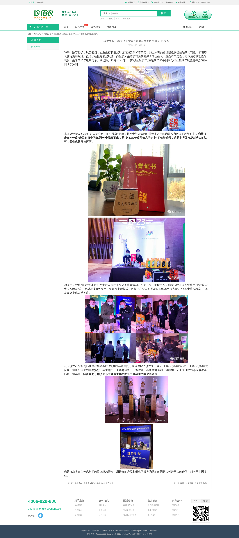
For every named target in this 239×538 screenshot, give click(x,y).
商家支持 (206, 2)
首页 (66, 27)
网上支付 (102, 505)
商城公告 (37, 34)
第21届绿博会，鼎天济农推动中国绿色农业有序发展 (92, 483)
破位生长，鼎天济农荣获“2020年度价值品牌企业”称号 (76, 34)
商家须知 (175, 510)
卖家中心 (169, 2)
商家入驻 (188, 27)
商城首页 (130, 2)
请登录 (31, 2)
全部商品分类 (39, 27)
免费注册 (40, 2)
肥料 (102, 19)
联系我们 (175, 515)
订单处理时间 (128, 510)
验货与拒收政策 (129, 515)
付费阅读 (111, 27)
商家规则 (175, 505)
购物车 (157, 2)
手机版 (194, 2)
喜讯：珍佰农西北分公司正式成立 (194, 483)
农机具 (110, 19)
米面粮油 (126, 19)
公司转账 (102, 510)
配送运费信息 (128, 505)
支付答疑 (102, 515)
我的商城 (143, 2)
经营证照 (134, 530)
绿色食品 (95, 27)
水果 (118, 19)
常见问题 (78, 515)
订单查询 (78, 510)
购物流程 (78, 505)
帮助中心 (204, 27)
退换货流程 (152, 510)
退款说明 (151, 515)
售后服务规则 (153, 505)
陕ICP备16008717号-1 (148, 530)
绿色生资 (80, 27)
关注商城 (181, 2)
